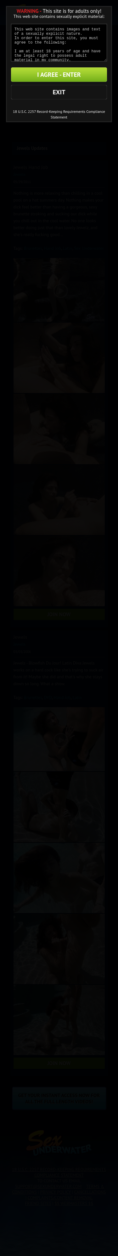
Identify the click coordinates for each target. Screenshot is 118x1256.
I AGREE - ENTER (59, 75)
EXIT (59, 92)
